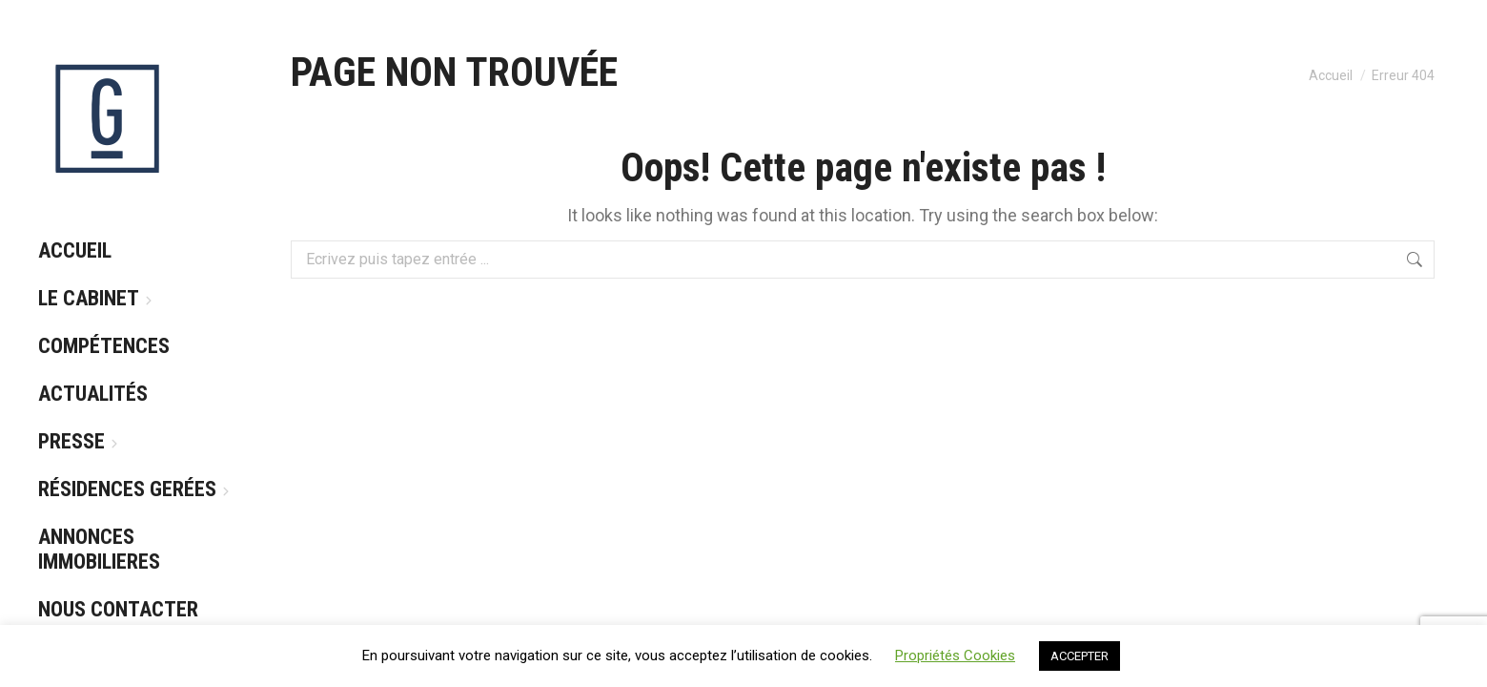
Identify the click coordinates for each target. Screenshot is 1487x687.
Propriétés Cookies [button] (955, 655)
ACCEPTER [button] (1079, 656)
